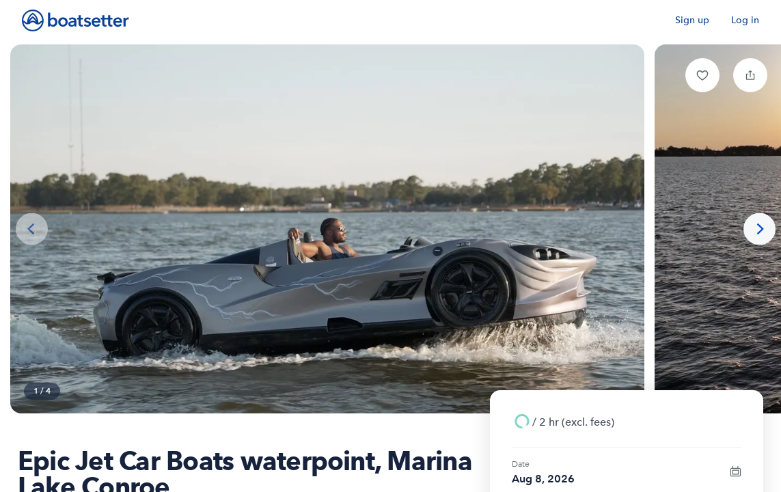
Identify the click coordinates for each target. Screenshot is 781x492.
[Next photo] (759, 229)
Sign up (692, 20)
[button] (702, 75)
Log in (745, 20)
